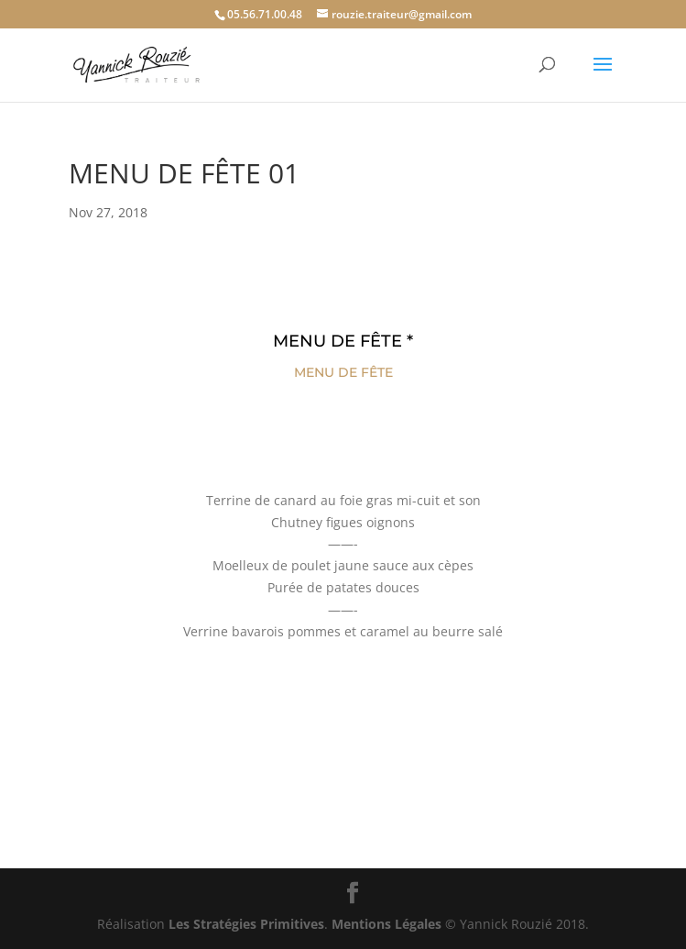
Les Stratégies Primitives (246, 923)
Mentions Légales (386, 923)
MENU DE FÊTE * (343, 341)
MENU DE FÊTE (343, 372)
